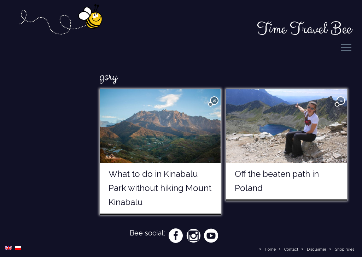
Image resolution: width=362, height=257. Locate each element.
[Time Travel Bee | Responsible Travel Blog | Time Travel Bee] (60, 20)
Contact (291, 249)
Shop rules (344, 249)
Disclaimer (316, 249)
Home (270, 249)
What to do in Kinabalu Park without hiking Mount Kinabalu (160, 188)
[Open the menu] (346, 48)
